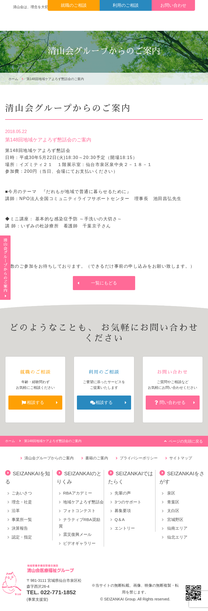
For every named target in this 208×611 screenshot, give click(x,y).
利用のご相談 (126, 5)
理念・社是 (22, 502)
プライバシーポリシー (139, 458)
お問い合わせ (173, 5)
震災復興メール (77, 534)
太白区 (172, 510)
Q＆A (120, 519)
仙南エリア (176, 528)
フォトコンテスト (79, 510)
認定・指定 (22, 537)
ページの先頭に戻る (186, 441)
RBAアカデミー (77, 493)
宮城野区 (174, 519)
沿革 (16, 510)
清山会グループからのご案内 (49, 458)
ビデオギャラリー (79, 543)
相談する (35, 402)
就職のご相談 (74, 5)
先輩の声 (123, 493)
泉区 (170, 493)
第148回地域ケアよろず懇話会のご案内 (55, 79)
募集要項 (123, 510)
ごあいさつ (22, 493)
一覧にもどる (104, 283)
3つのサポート (128, 502)
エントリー (125, 528)
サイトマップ (180, 458)
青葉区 (172, 502)
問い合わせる (173, 402)
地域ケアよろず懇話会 (83, 502)
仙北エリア (176, 537)
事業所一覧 (22, 519)
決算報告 (20, 528)
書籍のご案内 (96, 458)
